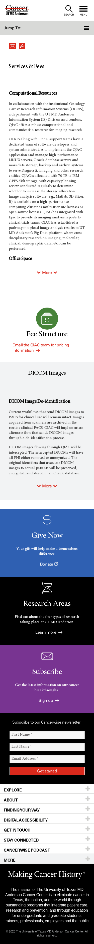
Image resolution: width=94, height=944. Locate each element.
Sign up (49, 700)
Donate (49, 564)
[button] (87, 28)
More (47, 272)
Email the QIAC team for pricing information (41, 348)
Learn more (48, 632)
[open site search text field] (68, 11)
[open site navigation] (83, 11)
